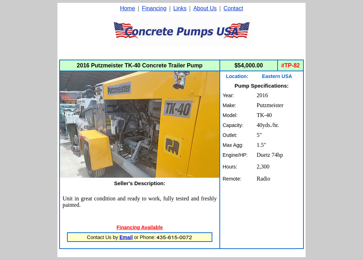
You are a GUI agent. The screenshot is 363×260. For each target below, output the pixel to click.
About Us (205, 8)
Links (179, 8)
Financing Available (140, 227)
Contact (233, 8)
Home (127, 8)
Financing (154, 8)
